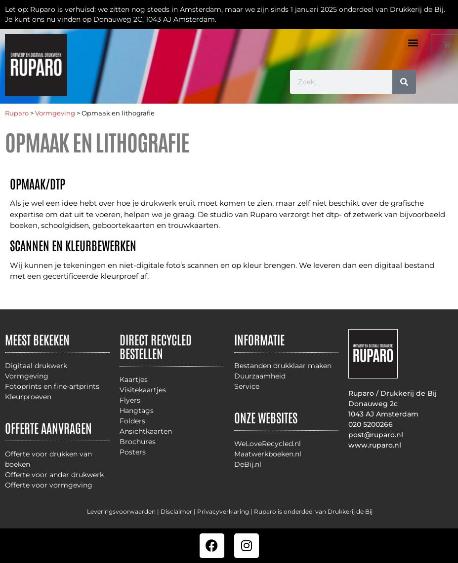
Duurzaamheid (260, 376)
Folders (132, 420)
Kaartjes (134, 379)
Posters (133, 452)
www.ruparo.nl (374, 445)
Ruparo (17, 113)
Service (246, 386)
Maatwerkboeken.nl (267, 454)
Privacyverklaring (223, 511)
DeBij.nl (247, 464)
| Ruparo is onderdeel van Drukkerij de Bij (311, 511)
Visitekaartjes (143, 389)
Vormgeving (55, 113)
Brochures (138, 441)
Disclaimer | (179, 511)
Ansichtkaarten (146, 431)
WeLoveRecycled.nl (267, 443)
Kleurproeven (28, 396)
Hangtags (137, 410)
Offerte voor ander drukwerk (54, 474)
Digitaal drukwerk (36, 365)
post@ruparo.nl (375, 434)
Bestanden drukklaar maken (283, 365)
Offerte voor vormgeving (48, 485)
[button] (413, 42)
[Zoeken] (404, 82)
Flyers (130, 400)
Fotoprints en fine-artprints (52, 386)
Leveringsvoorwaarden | (124, 511)
